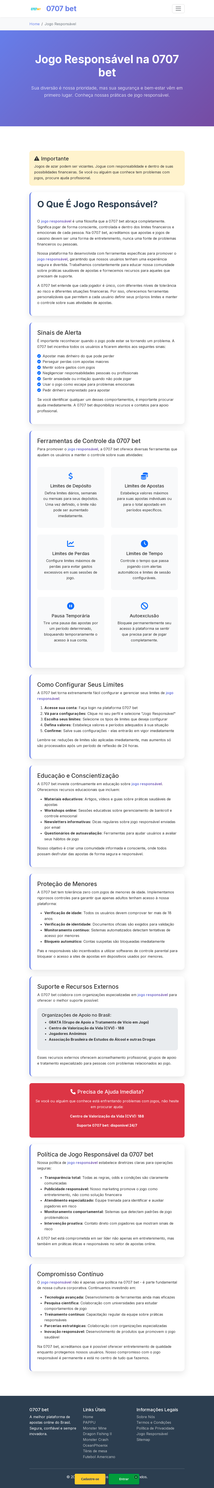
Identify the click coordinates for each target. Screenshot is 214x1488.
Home (34, 24)
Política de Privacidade (155, 1428)
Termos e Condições (153, 1422)
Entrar (124, 1479)
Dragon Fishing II (97, 1434)
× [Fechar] (136, 1477)
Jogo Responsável (152, 1434)
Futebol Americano (99, 1457)
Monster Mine (95, 1428)
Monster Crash (95, 1439)
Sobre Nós (145, 1417)
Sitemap (143, 1439)
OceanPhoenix (95, 1445)
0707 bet (52, 9)
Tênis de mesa (95, 1451)
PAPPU (89, 1422)
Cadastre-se (90, 1479)
